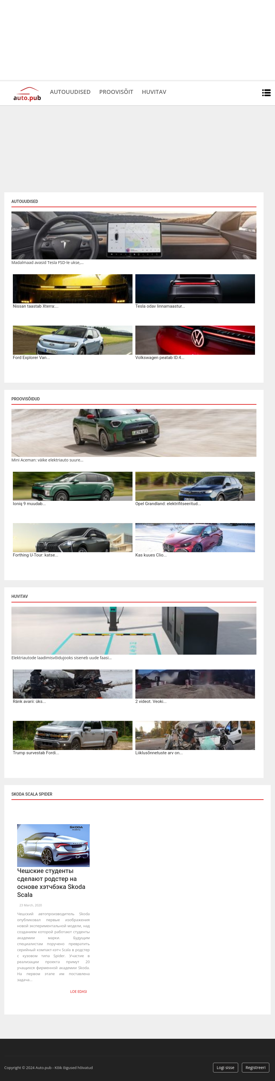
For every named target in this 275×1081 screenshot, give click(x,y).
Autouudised (70, 91)
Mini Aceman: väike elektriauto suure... (47, 460)
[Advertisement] (137, 40)
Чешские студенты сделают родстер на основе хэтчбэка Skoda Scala (51, 882)
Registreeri (256, 1067)
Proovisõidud (25, 399)
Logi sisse (225, 1067)
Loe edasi (78, 991)
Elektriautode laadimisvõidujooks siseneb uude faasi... (61, 657)
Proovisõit (116, 91)
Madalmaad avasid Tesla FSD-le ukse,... (47, 262)
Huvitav (154, 91)
